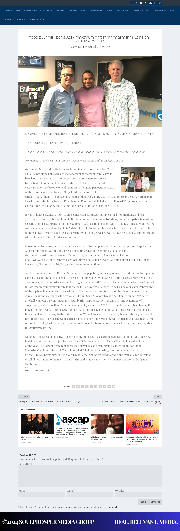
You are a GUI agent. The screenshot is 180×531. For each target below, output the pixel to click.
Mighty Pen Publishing (37, 20)
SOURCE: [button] (37, 368)
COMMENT (25, 464)
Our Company (9, 20)
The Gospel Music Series (30, 10)
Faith (48, 10)
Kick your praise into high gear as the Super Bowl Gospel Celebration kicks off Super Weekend (142, 439)
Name (22, 490)
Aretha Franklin (22, 20)
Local (42, 10)
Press (118, 10)
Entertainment (60, 10)
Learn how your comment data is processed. (91, 507)
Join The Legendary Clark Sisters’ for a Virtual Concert (37, 438)
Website (119, 490)
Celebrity (8, 10)
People (148, 10)
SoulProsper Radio (96, 10)
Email (71, 490)
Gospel (18, 10)
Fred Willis (88, 47)
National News (160, 10)
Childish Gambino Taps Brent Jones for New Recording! (107, 438)
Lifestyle (82, 10)
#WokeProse (137, 10)
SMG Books (73, 10)
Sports (172, 10)
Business (125, 10)
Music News (108, 10)
